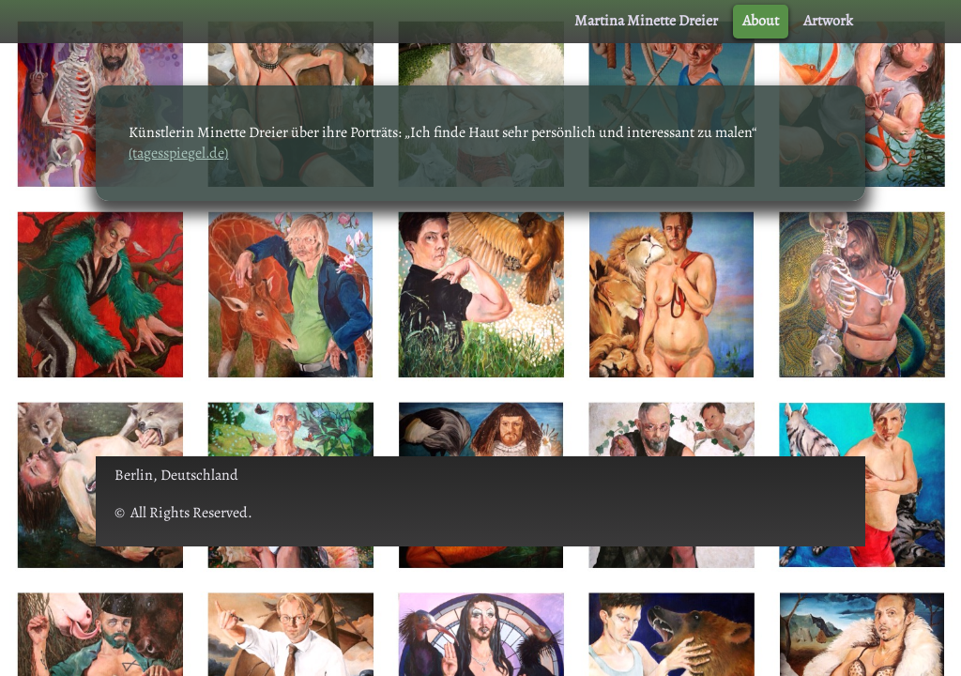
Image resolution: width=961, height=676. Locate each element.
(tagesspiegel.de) (178, 153)
